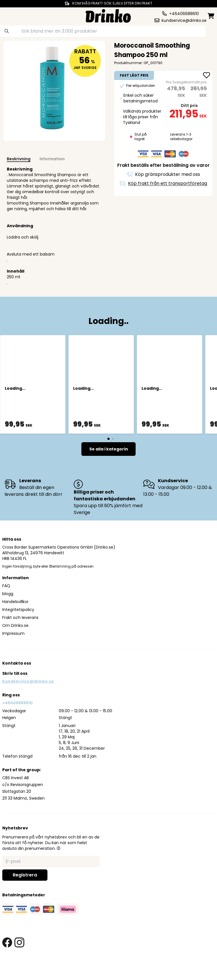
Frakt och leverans (20, 617)
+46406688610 (17, 703)
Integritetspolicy (18, 609)
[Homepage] (108, 15)
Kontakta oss (16, 663)
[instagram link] (19, 942)
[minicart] (211, 16)
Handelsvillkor (15, 601)
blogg (7, 594)
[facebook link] (7, 942)
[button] (58, 848)
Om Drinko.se (15, 625)
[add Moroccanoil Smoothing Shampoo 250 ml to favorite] (206, 75)
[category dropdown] (13, 15)
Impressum (13, 633)
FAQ (6, 586)
